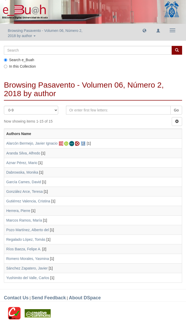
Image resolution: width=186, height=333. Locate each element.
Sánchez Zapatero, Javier (27, 268)
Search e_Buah (19, 60)
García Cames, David (23, 182)
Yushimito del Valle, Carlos (27, 278)
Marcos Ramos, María (24, 220)
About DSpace (85, 297)
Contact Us (16, 297)
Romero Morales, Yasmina (27, 259)
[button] (144, 30)
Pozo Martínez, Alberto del (27, 230)
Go (176, 110)
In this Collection (20, 66)
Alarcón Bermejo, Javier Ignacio (32, 143)
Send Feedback (48, 297)
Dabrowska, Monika (22, 172)
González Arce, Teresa (24, 191)
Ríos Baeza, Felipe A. (23, 249)
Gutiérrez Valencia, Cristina (28, 201)
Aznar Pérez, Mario (21, 163)
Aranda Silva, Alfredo (23, 153)
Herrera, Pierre (18, 211)
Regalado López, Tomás (25, 239)
